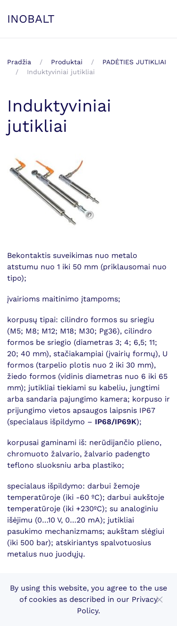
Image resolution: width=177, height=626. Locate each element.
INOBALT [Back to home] (31, 19)
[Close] (159, 599)
